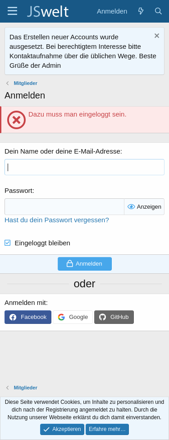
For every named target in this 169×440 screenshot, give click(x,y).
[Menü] (12, 11)
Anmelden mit (25, 302)
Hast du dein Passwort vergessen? (57, 220)
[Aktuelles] (140, 11)
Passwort (18, 190)
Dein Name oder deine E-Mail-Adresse (62, 151)
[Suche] (158, 11)
